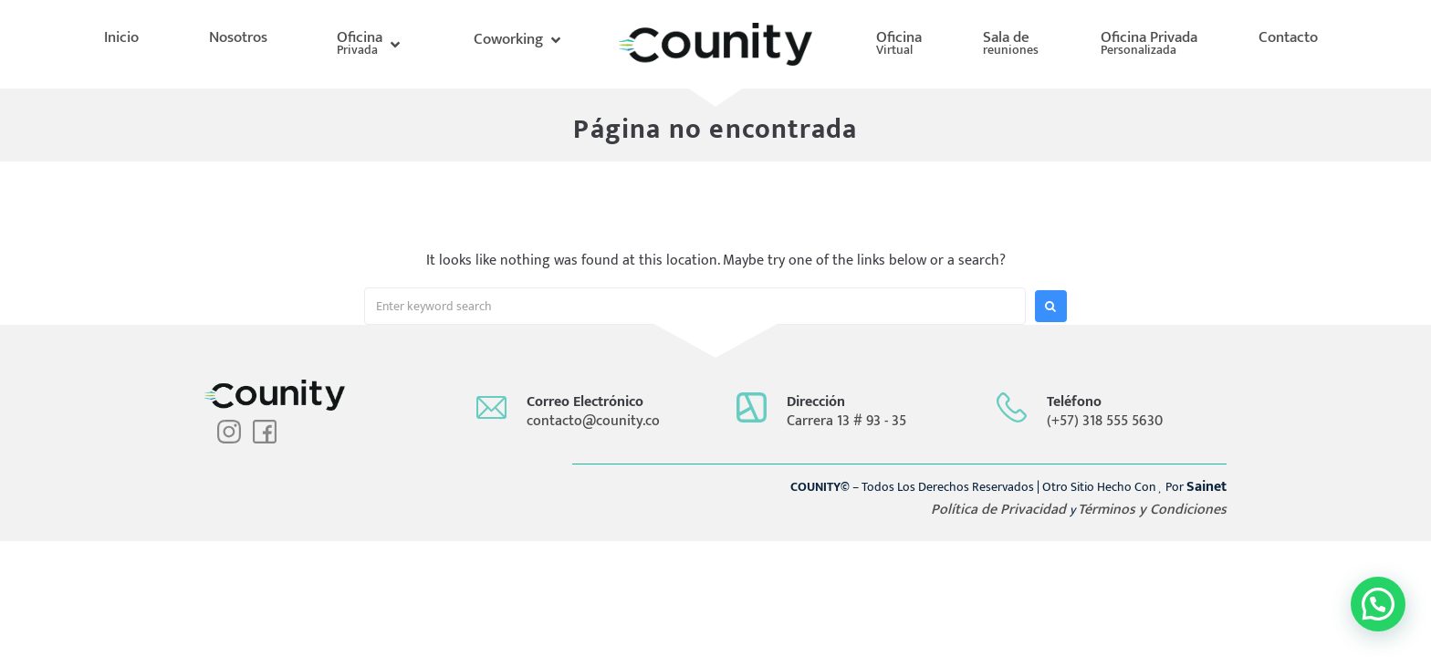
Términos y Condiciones (1152, 509)
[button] (370, 44)
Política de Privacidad (1000, 509)
